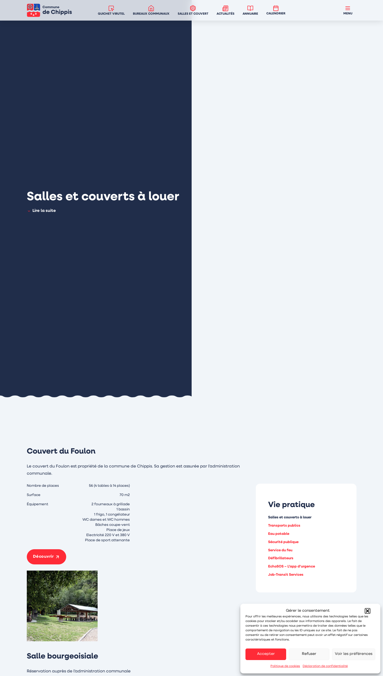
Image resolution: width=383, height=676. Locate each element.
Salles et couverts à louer (289, 517)
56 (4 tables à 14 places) (109, 486)
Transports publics (284, 526)
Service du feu (280, 550)
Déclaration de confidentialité (325, 666)
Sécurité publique (283, 542)
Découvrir (43, 557)
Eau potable (278, 534)
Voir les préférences (353, 654)
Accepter (266, 654)
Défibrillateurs (280, 558)
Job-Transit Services (285, 575)
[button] (367, 611)
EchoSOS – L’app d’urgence (291, 567)
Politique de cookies (285, 666)
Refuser (309, 654)
